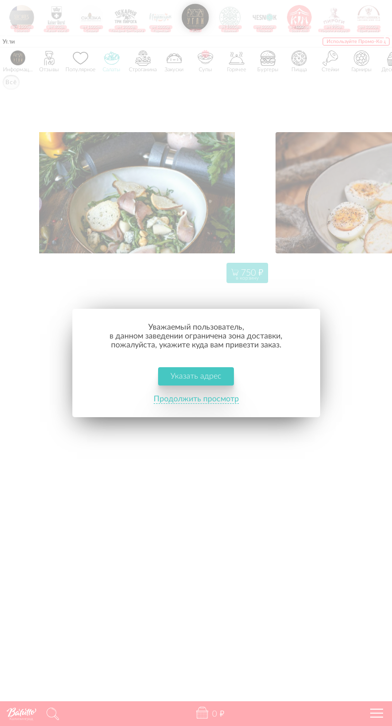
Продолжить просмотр (196, 400)
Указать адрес (196, 377)
